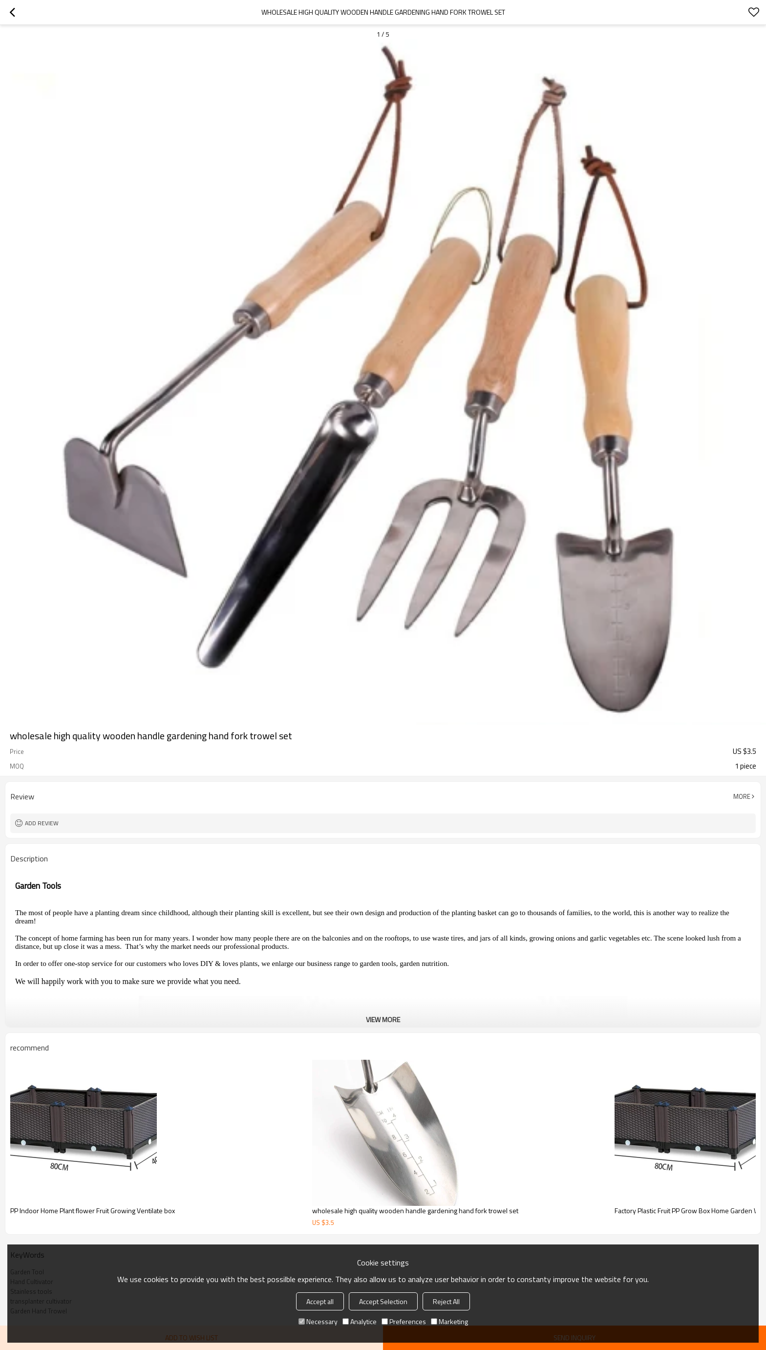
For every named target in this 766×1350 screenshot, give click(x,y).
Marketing (449, 1321)
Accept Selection (383, 1301)
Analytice (359, 1321)
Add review (42, 823)
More (741, 796)
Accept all (320, 1301)
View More (383, 1019)
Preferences (404, 1321)
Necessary (318, 1321)
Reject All (446, 1301)
